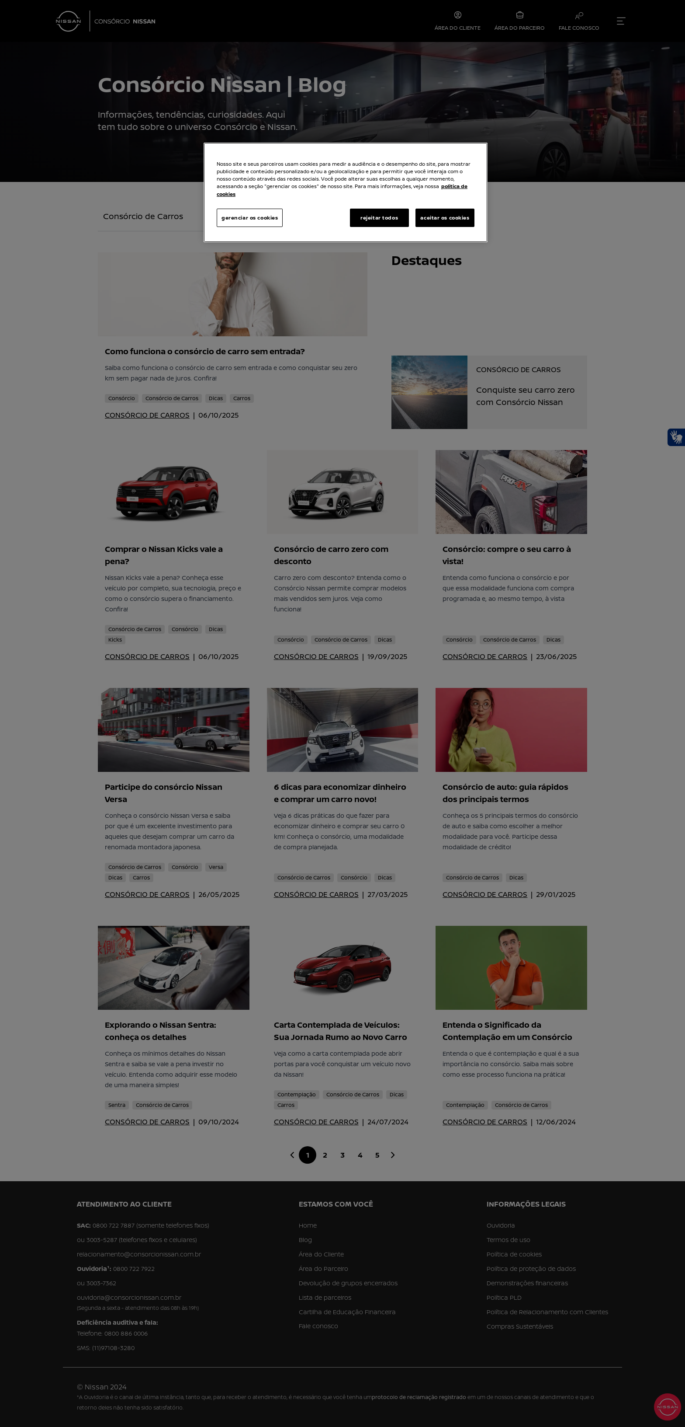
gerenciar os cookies (249, 217)
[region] (346, 192)
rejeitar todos (379, 217)
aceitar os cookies (444, 217)
